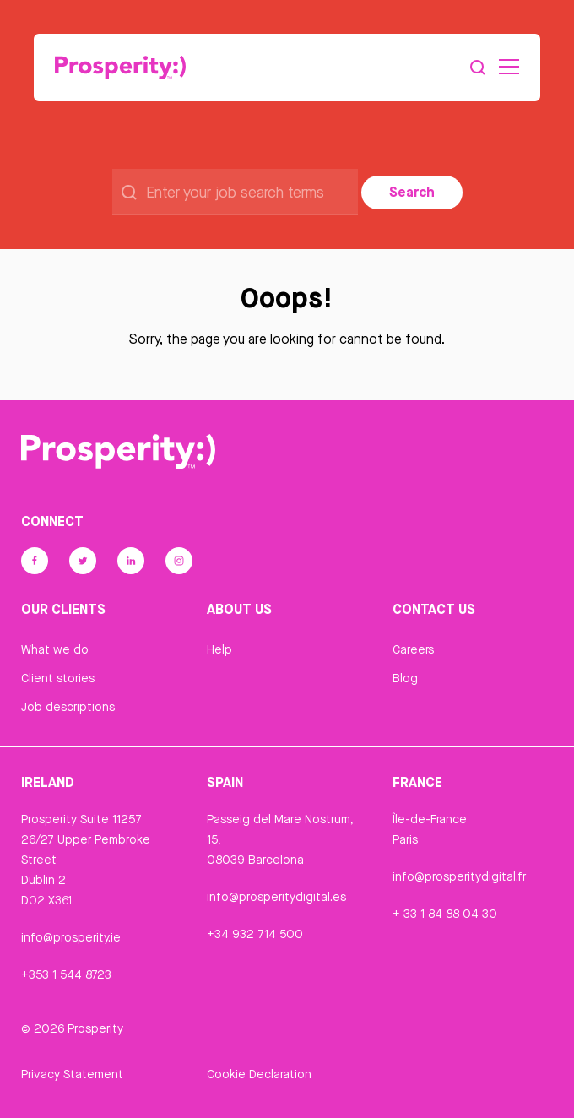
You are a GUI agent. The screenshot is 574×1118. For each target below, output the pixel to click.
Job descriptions (68, 706)
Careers (413, 649)
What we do (55, 649)
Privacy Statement (72, 1074)
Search (412, 191)
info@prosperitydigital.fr (459, 876)
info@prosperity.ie (71, 937)
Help (219, 649)
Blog (405, 678)
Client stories (58, 678)
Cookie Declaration (259, 1074)
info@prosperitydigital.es (276, 896)
